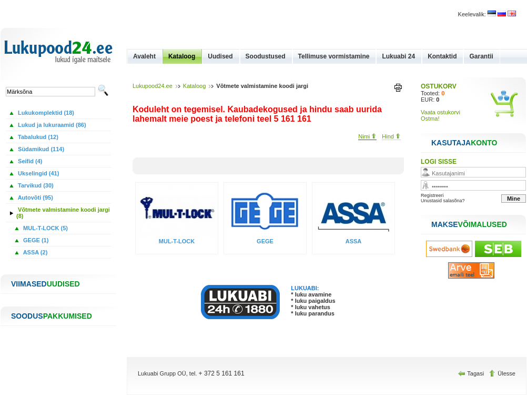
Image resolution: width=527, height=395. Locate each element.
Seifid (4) (29, 161)
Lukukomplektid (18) (45, 113)
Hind (391, 136)
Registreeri (432, 195)
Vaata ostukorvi (440, 112)
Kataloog (181, 56)
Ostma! (430, 118)
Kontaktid (442, 56)
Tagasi (471, 373)
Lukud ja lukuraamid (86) (51, 125)
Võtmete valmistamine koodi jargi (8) (63, 212)
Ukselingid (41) (37, 173)
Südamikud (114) (40, 149)
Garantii (481, 56)
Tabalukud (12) (37, 137)
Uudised (220, 56)
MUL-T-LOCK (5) (45, 228)
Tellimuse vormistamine (334, 56)
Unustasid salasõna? (443, 200)
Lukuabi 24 (398, 56)
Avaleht (144, 56)
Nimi (367, 136)
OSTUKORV (439, 86)
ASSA (354, 241)
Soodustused (266, 56)
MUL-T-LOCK (177, 241)
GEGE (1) (35, 240)
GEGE (265, 241)
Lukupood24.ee (153, 86)
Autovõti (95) (34, 197)
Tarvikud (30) (35, 185)
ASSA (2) (34, 252)
